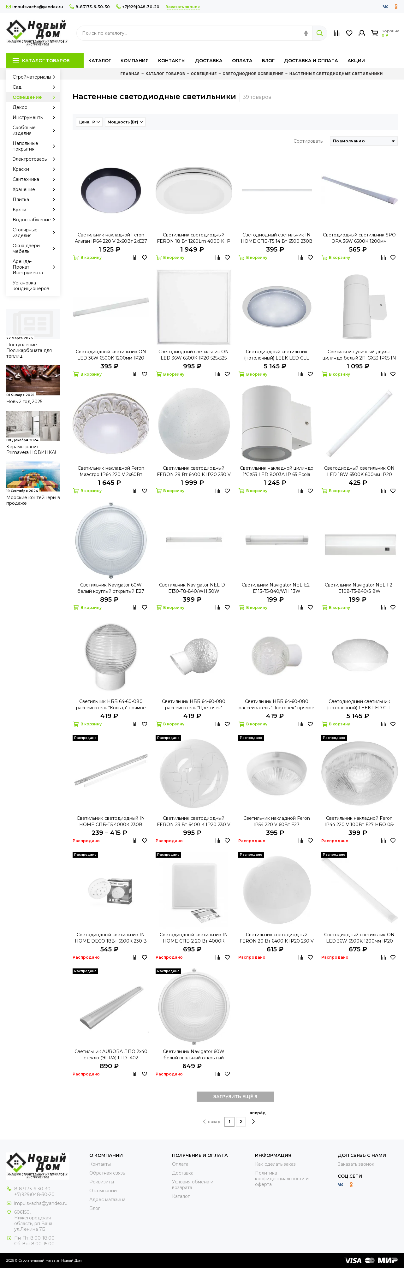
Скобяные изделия (35, 130)
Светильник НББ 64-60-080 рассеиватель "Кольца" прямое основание (111, 705)
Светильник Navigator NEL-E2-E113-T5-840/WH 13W (276, 588)
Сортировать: (309, 141)
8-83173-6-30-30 (89, 6)
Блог (268, 60)
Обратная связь (107, 1173)
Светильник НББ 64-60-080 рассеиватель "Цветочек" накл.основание (193, 705)
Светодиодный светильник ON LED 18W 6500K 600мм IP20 (359, 471)
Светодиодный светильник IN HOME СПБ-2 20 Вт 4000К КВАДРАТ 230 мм (194, 938)
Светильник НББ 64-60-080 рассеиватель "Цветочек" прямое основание (276, 705)
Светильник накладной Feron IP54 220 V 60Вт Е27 (276, 821)
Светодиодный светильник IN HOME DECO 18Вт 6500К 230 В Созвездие (111, 938)
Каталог (99, 60)
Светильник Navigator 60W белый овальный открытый (193, 1055)
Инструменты (35, 117)
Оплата (242, 60)
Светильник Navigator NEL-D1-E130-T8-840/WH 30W (194, 588)
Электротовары (35, 159)
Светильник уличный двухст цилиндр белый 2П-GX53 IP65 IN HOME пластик (359, 355)
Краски (35, 169)
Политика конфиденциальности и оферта (282, 1178)
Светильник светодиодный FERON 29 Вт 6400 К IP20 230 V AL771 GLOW (194, 471)
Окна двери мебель (35, 248)
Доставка (209, 60)
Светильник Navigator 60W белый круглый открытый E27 (110, 588)
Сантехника (35, 179)
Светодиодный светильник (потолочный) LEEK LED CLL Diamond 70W (359, 705)
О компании (103, 1191)
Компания (135, 60)
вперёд (258, 1117)
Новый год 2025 (24, 401)
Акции (356, 60)
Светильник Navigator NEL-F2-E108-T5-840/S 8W (359, 588)
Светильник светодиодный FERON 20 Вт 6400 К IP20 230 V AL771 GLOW (277, 938)
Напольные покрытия (35, 146)
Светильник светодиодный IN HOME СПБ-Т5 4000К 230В (111, 821)
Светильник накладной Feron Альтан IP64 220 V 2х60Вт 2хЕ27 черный (111, 238)
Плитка (35, 199)
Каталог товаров (41, 60)
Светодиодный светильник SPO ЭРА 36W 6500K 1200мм (359, 238)
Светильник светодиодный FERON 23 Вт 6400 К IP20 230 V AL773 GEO (193, 821)
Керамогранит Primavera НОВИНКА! (31, 449)
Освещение (35, 97)
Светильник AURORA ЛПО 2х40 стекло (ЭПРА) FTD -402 (110, 1055)
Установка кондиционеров (31, 285)
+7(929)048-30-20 (137, 6)
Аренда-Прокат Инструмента (35, 267)
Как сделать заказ (275, 1164)
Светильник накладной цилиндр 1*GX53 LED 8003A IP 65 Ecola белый (276, 471)
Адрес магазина (107, 1199)
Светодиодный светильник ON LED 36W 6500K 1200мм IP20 (359, 938)
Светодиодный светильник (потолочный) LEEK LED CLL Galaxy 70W (276, 355)
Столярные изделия (35, 232)
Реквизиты (101, 1182)
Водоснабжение (35, 219)
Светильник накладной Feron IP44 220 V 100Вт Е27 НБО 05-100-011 (359, 821)
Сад (35, 87)
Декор (35, 107)
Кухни (35, 209)
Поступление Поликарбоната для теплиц (29, 350)
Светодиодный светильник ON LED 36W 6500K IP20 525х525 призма (193, 355)
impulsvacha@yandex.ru (34, 6)
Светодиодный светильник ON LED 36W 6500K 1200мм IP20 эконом (111, 355)
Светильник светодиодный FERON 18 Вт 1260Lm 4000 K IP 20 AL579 (193, 238)
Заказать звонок (356, 1164)
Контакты (172, 60)
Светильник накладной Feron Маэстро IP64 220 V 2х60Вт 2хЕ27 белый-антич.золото (111, 471)
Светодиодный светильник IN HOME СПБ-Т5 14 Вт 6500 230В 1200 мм (276, 238)
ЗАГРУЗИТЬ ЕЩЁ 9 (235, 1096)
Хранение (35, 189)
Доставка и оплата (311, 60)
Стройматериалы (35, 77)
